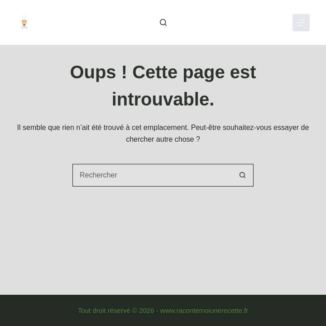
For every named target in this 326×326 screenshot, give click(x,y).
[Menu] (301, 22)
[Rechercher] (163, 22)
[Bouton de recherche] (242, 175)
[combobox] (152, 175)
